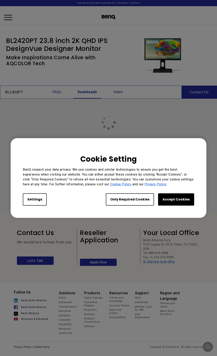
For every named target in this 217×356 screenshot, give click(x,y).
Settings (34, 199)
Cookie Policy (120, 184)
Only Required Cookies (129, 199)
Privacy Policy (155, 184)
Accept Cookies (176, 199)
